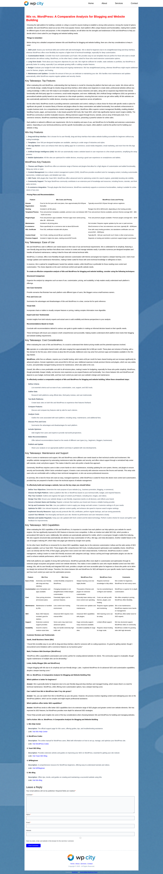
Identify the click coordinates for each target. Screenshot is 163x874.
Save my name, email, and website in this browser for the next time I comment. (50, 841)
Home (91, 3)
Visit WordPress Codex (40, 744)
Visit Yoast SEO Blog (39, 756)
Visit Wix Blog (37, 780)
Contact (134, 3)
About (104, 3)
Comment (29, 795)
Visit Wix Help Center (40, 732)
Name (28, 814)
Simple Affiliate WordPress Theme (88, 872)
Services (119, 3)
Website (28, 830)
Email (28, 822)
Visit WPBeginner (38, 768)
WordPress (75, 872)
